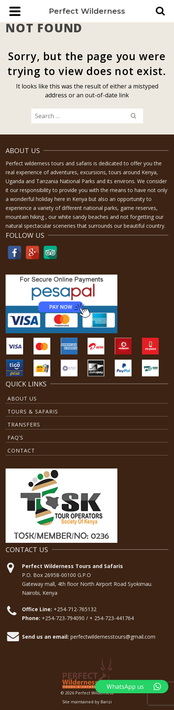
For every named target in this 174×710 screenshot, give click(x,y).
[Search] (160, 11)
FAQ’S (15, 437)
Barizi (106, 701)
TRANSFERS (23, 424)
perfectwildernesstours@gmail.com (112, 636)
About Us (22, 398)
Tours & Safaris (32, 411)
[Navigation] (15, 11)
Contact (21, 450)
